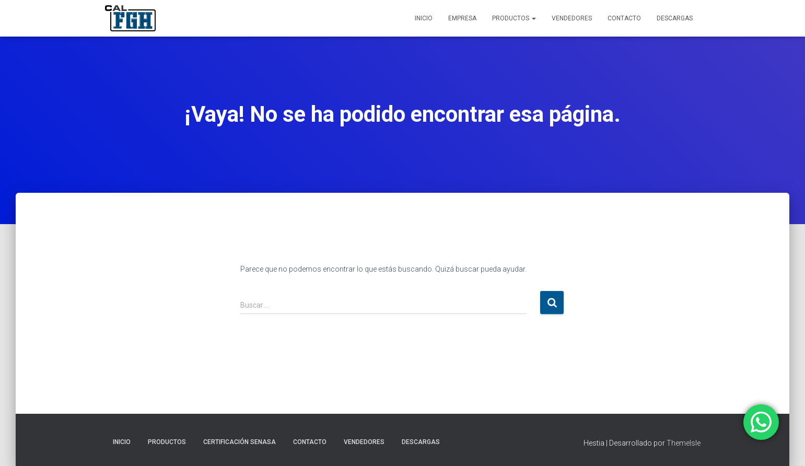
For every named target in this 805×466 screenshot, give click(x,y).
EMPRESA (462, 18)
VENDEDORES (572, 18)
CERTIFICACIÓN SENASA (239, 442)
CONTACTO (624, 18)
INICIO (424, 18)
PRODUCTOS (514, 18)
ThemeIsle (684, 443)
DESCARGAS (675, 18)
